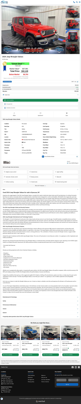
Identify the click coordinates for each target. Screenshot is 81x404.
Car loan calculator (45, 379)
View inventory (31, 375)
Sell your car (44, 377)
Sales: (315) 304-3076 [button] (7, 382)
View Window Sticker (60, 156)
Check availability (9, 100)
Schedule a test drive (9, 108)
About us (43, 375)
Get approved (8, 104)
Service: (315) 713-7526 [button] (7, 384)
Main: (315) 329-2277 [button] (6, 380)
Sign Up (67, 384)
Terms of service (45, 381)
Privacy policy (31, 381)
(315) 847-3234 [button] (5, 392)
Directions (30, 377)
